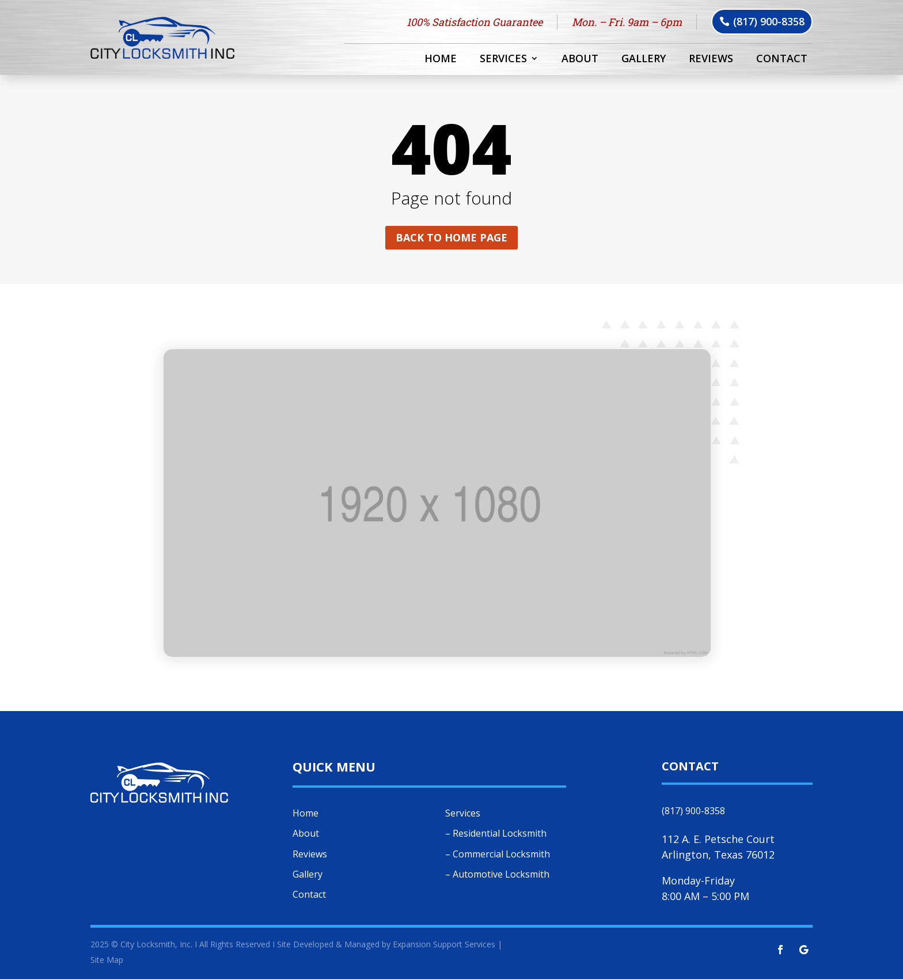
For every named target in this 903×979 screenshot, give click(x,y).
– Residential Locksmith (496, 833)
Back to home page (451, 237)
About (579, 59)
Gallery (643, 59)
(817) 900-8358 (769, 21)
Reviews (711, 59)
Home (440, 59)
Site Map (106, 959)
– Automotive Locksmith (497, 874)
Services (503, 59)
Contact (781, 59)
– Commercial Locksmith (497, 854)
